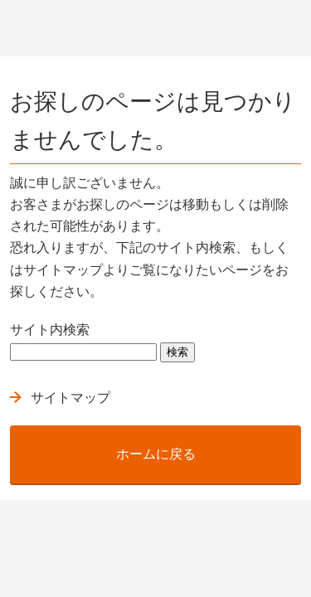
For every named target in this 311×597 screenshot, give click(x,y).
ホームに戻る (156, 454)
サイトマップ (70, 398)
